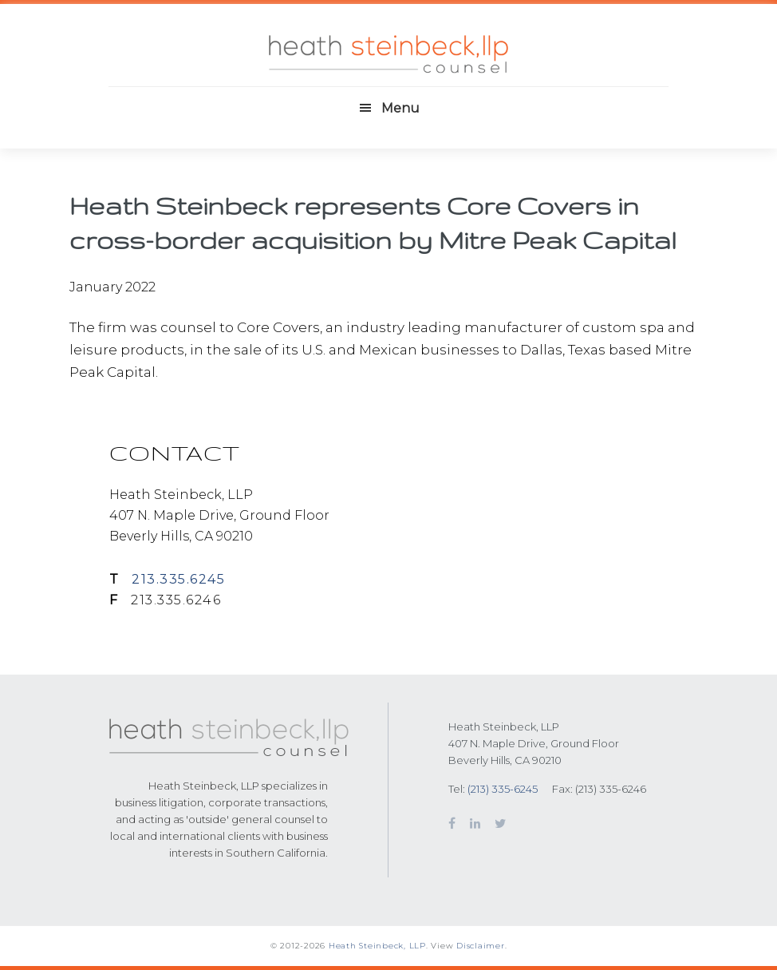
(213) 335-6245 (502, 788)
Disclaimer (480, 945)
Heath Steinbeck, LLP (377, 945)
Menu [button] (400, 108)
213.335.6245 (178, 579)
